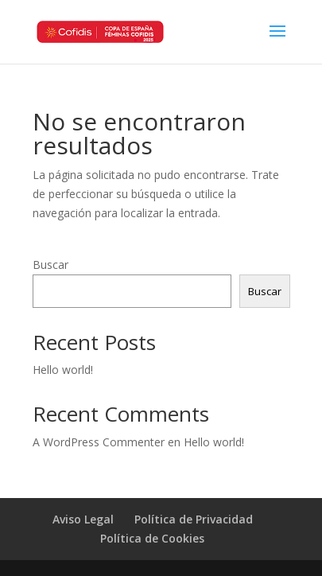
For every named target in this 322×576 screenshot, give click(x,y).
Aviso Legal (83, 519)
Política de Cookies (152, 538)
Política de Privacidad (193, 519)
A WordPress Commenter (99, 442)
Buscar (50, 264)
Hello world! (63, 369)
